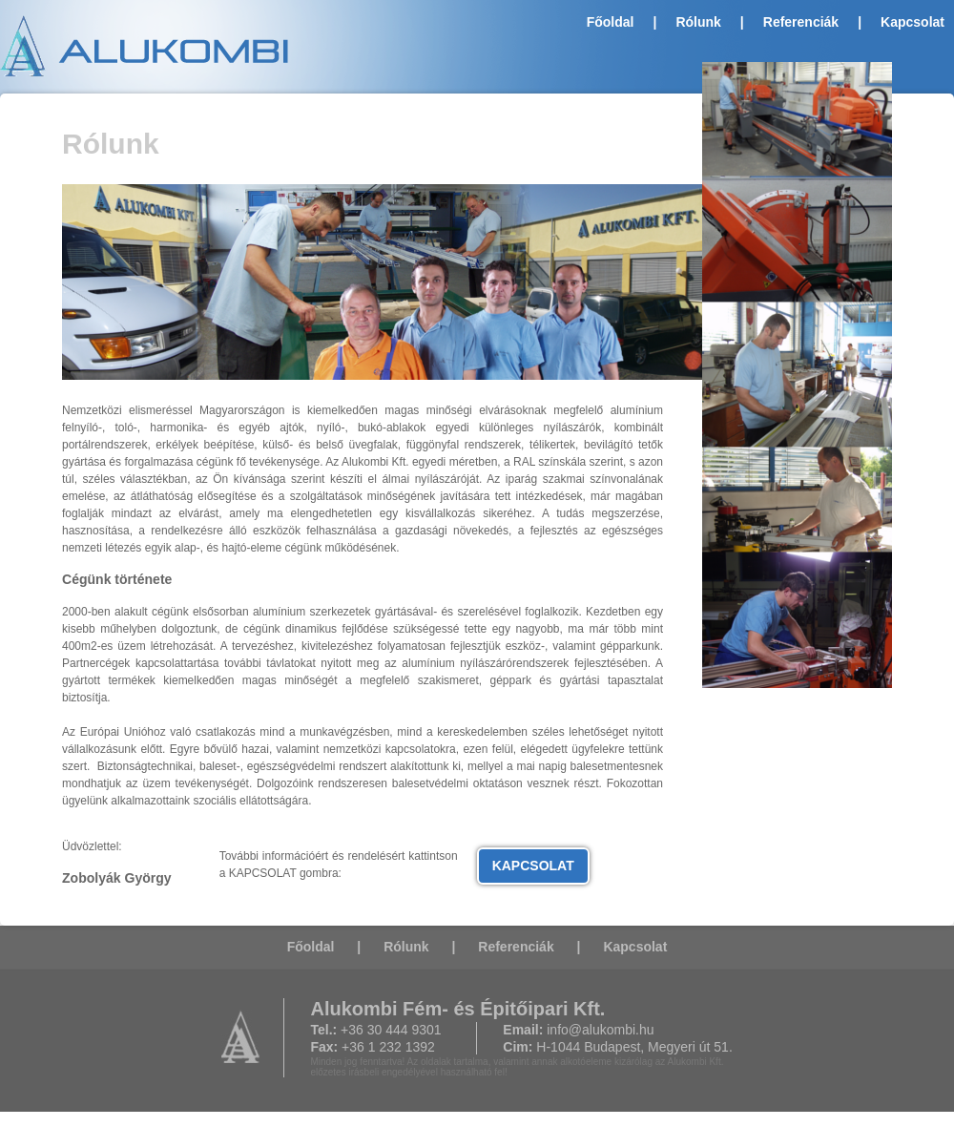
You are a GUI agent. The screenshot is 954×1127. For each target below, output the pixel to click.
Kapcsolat (912, 22)
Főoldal (610, 22)
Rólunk (697, 22)
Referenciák (801, 22)
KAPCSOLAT (533, 865)
